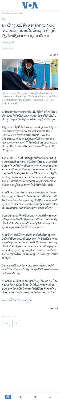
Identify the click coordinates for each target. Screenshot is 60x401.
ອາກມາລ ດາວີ (8, 43)
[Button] (54, 55)
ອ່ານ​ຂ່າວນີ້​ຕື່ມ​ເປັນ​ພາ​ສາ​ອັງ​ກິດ (17, 300)
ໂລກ (4, 19)
